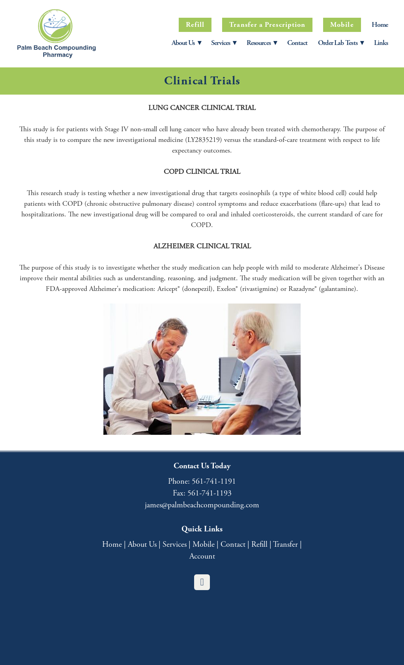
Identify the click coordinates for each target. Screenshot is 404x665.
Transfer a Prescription (267, 24)
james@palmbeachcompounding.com (202, 505)
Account (202, 556)
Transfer (285, 545)
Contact (297, 43)
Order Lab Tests (340, 43)
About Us (186, 43)
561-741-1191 (214, 481)
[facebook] (202, 582)
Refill (195, 24)
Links (381, 43)
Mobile (342, 24)
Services (175, 545)
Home (380, 24)
